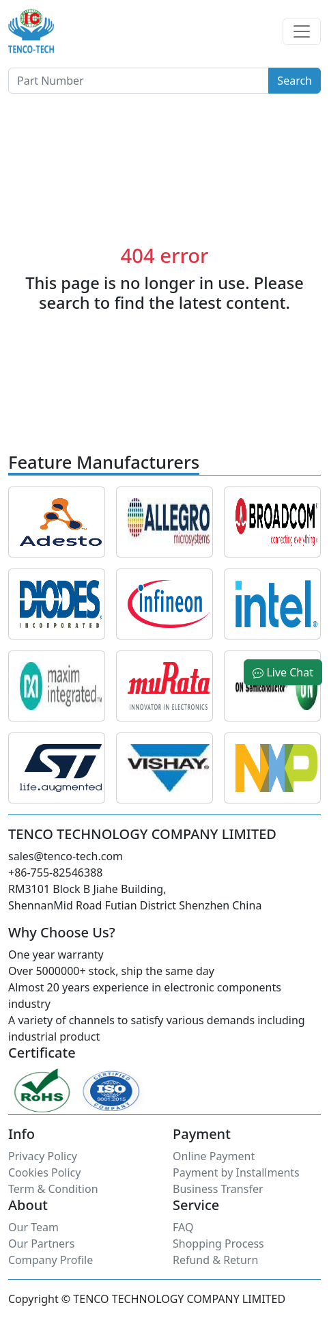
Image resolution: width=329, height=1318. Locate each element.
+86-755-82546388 (55, 872)
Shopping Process (218, 1243)
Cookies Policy (44, 1172)
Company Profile (50, 1259)
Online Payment (214, 1156)
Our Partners (41, 1243)
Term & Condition (53, 1188)
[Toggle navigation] (302, 31)
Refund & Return (215, 1259)
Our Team (33, 1227)
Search (294, 80)
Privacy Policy (42, 1156)
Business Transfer (218, 1188)
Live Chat (283, 672)
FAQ (183, 1227)
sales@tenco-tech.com (65, 856)
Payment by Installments (236, 1172)
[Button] (138, 81)
